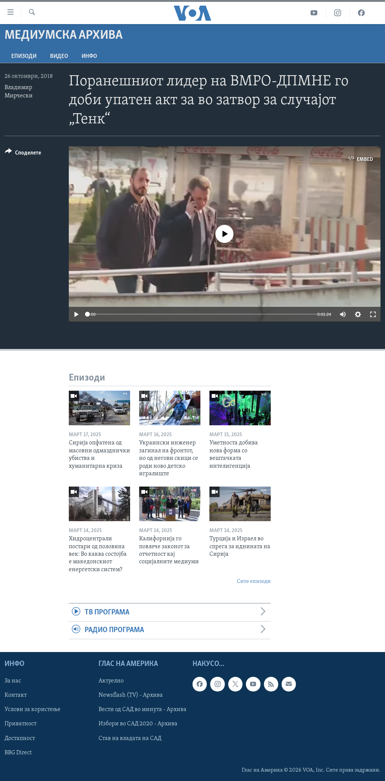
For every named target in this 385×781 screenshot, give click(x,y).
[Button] (23, 154)
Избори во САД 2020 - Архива (138, 724)
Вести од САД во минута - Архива (142, 710)
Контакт (16, 696)
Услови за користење (33, 710)
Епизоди (23, 56)
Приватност (20, 724)
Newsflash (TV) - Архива (131, 696)
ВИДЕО (59, 56)
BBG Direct (18, 753)
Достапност (20, 739)
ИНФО (89, 56)
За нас (13, 681)
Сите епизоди (254, 581)
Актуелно (111, 681)
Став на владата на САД (130, 739)
